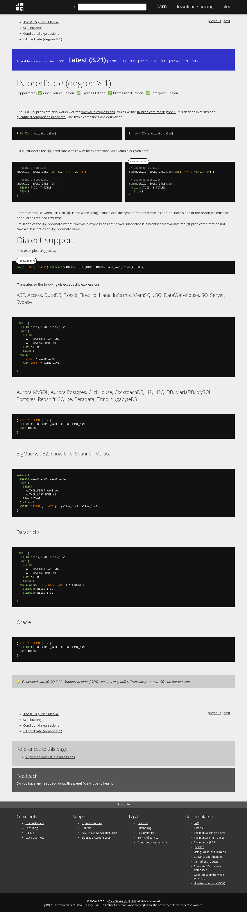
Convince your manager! (209, 854)
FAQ (196, 821)
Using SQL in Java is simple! (210, 850)
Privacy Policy (146, 830)
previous (214, 21)
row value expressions (98, 112)
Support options (92, 821)
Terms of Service (148, 835)
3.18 (133, 61)
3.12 (195, 61)
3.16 (154, 61)
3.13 (185, 61)
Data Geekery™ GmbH (122, 899)
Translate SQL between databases (208, 866)
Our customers (34, 821)
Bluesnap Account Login (96, 835)
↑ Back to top (123, 802)
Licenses (143, 821)
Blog (226, 6)
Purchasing (144, 826)
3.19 (123, 61)
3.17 (143, 61)
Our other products (206, 859)
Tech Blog (31, 826)
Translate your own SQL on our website (160, 679)
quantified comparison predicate (41, 116)
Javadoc (199, 845)
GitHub (29, 830)
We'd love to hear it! (98, 781)
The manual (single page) (209, 830)
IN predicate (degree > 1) (42, 39)
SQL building (32, 27)
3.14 (174, 61)
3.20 (112, 61)
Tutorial (199, 826)
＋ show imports (138, 160)
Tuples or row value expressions (50, 754)
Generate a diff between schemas (209, 874)
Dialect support (46, 238)
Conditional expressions (41, 33)
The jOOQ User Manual (41, 22)
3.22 (60, 61)
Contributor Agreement (152, 840)
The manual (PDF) (204, 840)
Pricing (194, 6)
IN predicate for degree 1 (156, 112)
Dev (51, 61)
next (227, 21)
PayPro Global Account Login (100, 830)
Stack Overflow (34, 835)
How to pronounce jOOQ (209, 881)
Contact (86, 826)
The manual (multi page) (209, 835)
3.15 (164, 61)
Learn (161, 6)
